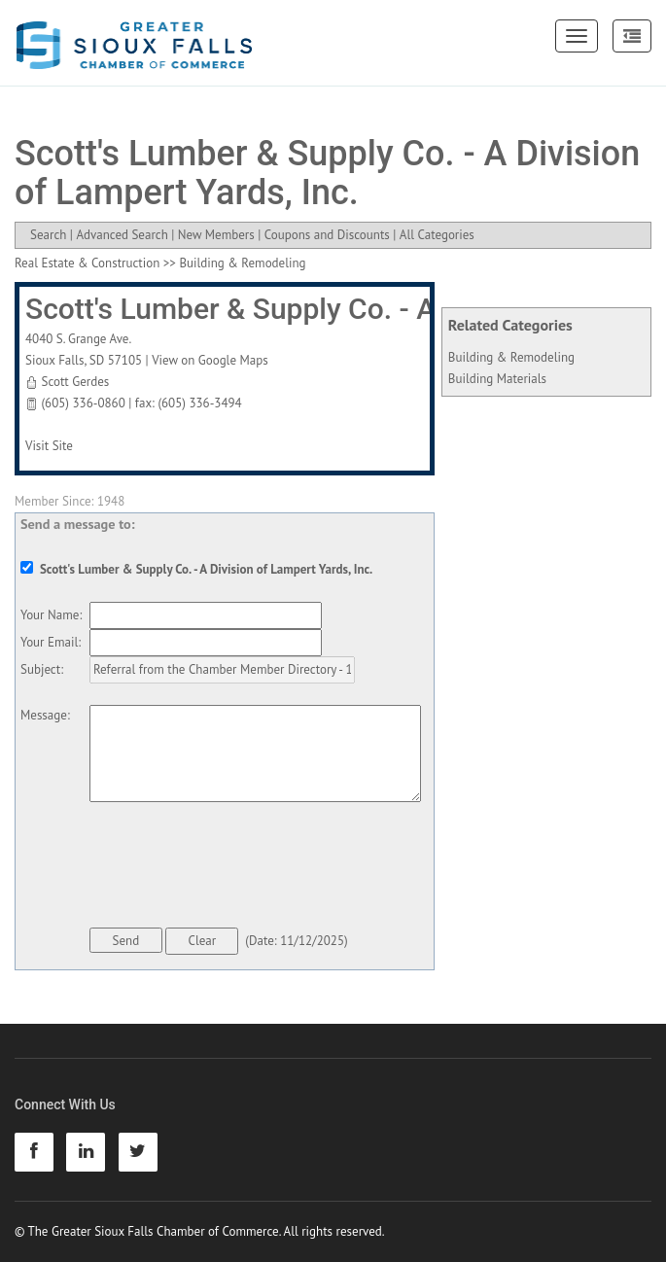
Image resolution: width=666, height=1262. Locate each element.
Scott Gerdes (75, 381)
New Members (216, 235)
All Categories (437, 235)
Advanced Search (121, 235)
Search (48, 235)
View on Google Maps (210, 360)
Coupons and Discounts (327, 235)
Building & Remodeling (511, 357)
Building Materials (497, 378)
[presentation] (237, 868)
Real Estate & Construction (87, 263)
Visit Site (49, 446)
